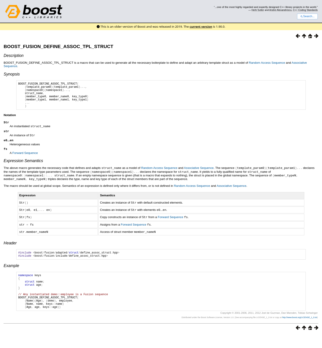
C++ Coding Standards (305, 10)
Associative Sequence (199, 174)
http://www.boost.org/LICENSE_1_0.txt (299, 331)
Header (10, 248)
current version (201, 26)
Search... (307, 16)
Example (11, 272)
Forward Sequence (25, 159)
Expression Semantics (23, 167)
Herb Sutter (258, 10)
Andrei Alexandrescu (280, 10)
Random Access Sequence (267, 62)
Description (14, 55)
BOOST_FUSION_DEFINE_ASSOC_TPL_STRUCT (58, 46)
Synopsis (12, 74)
